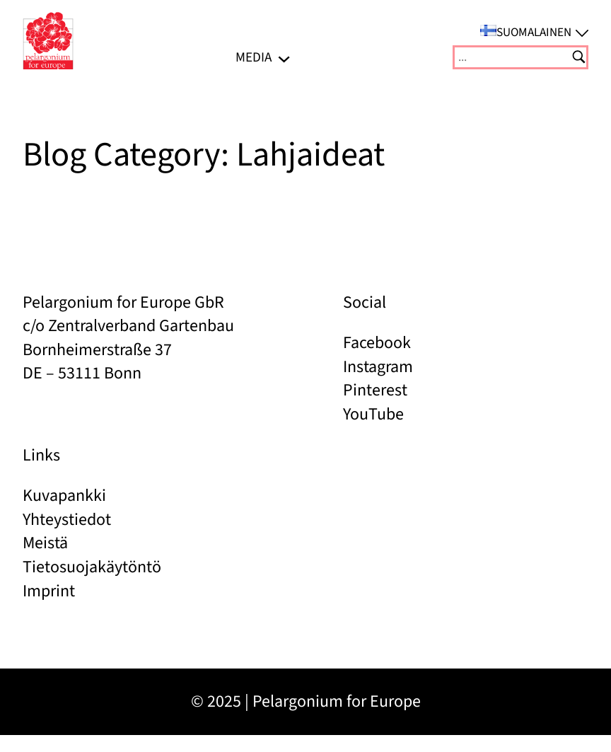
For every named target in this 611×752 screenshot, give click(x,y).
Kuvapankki (64, 495)
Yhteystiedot (67, 519)
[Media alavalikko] (284, 57)
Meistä (45, 543)
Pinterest (375, 390)
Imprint (49, 591)
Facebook (377, 342)
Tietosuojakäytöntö (92, 567)
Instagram (378, 366)
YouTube (373, 414)
